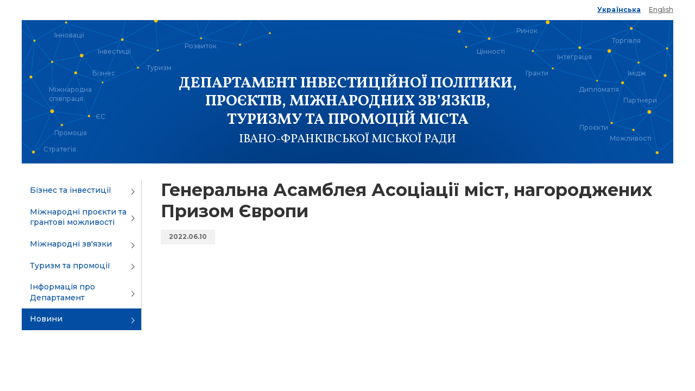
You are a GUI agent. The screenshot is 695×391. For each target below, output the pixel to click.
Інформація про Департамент (62, 292)
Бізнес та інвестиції (70, 190)
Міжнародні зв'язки (71, 244)
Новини (46, 319)
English (661, 9)
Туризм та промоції (70, 265)
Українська (619, 9)
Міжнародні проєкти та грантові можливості (78, 217)
